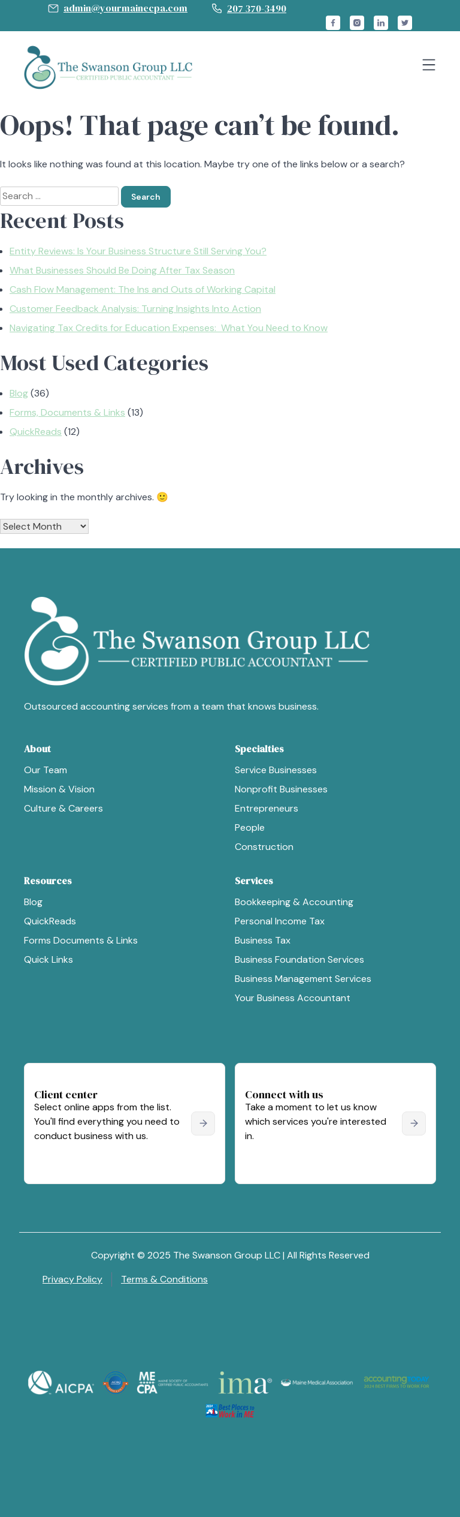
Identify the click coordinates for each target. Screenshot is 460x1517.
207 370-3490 (256, 8)
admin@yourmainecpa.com (125, 7)
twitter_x (405, 23)
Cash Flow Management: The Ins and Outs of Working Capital (143, 289)
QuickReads (36, 431)
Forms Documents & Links (81, 940)
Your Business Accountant (292, 998)
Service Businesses (276, 770)
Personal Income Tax (280, 921)
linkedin (381, 23)
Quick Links (48, 959)
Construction (264, 846)
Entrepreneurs (266, 808)
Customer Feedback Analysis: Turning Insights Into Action (135, 308)
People (250, 827)
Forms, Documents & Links (67, 412)
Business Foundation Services (299, 959)
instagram (357, 23)
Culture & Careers (63, 808)
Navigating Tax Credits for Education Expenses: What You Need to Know (169, 328)
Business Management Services (303, 978)
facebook (333, 23)
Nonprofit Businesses (281, 789)
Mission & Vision (59, 789)
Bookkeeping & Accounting (294, 902)
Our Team (45, 770)
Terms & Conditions (164, 1279)
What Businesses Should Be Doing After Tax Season (122, 270)
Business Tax (262, 940)
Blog (19, 393)
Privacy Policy (72, 1279)
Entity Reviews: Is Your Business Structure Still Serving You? (138, 251)
